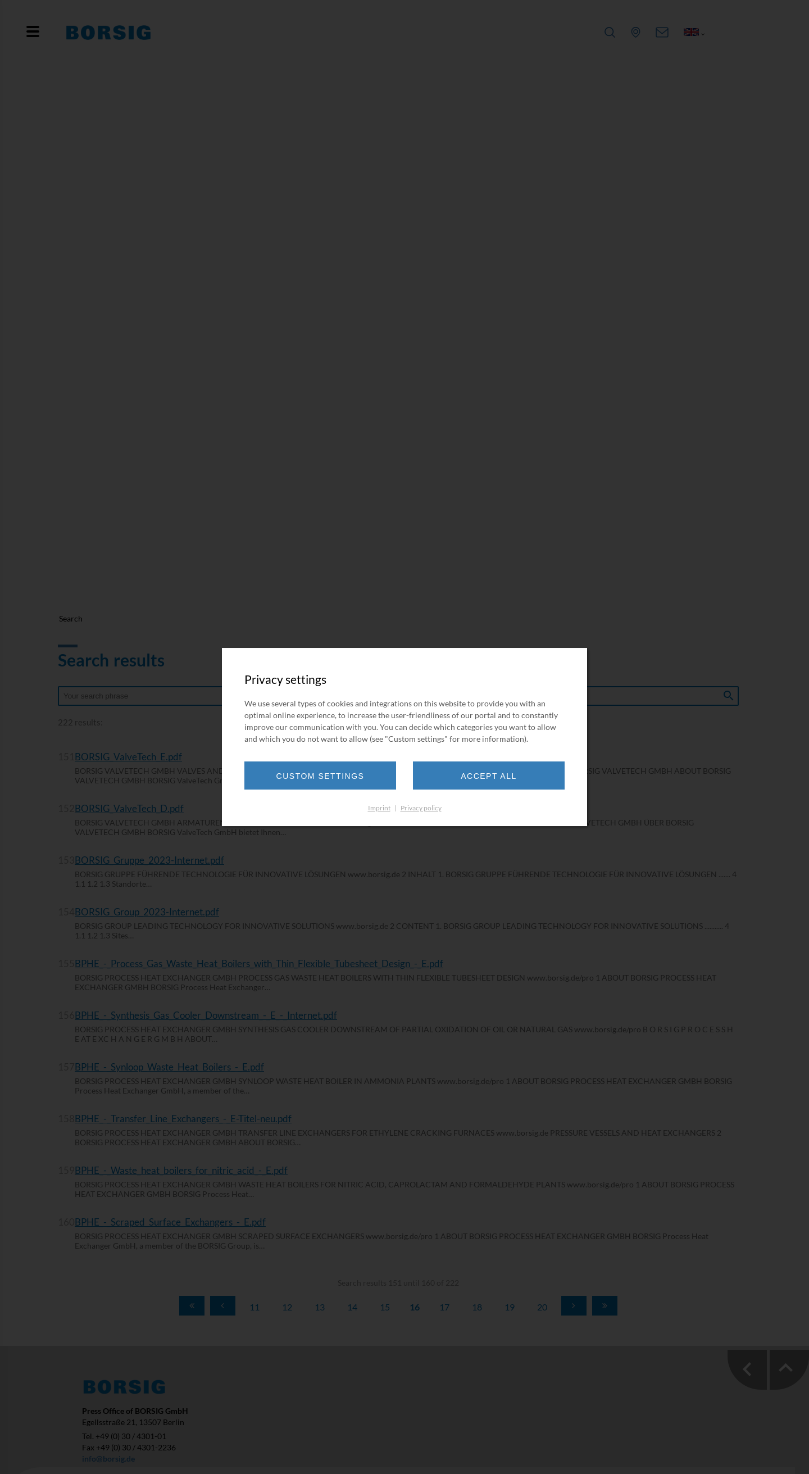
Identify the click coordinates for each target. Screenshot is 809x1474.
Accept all (489, 776)
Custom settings (320, 776)
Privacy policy (421, 808)
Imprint (379, 808)
